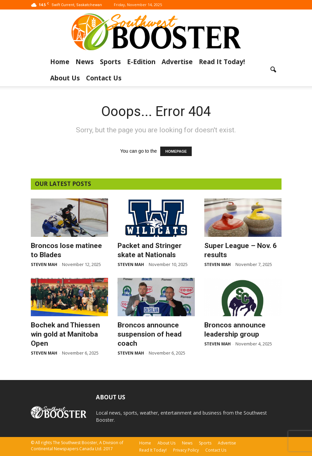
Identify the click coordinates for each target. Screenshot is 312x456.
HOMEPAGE (176, 151)
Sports (110, 61)
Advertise (177, 61)
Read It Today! (222, 61)
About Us (65, 78)
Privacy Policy (186, 450)
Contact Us (104, 78)
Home (59, 61)
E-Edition (141, 61)
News (85, 61)
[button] (273, 70)
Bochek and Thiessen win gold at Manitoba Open (65, 334)
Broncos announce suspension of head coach (150, 334)
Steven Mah (44, 264)
